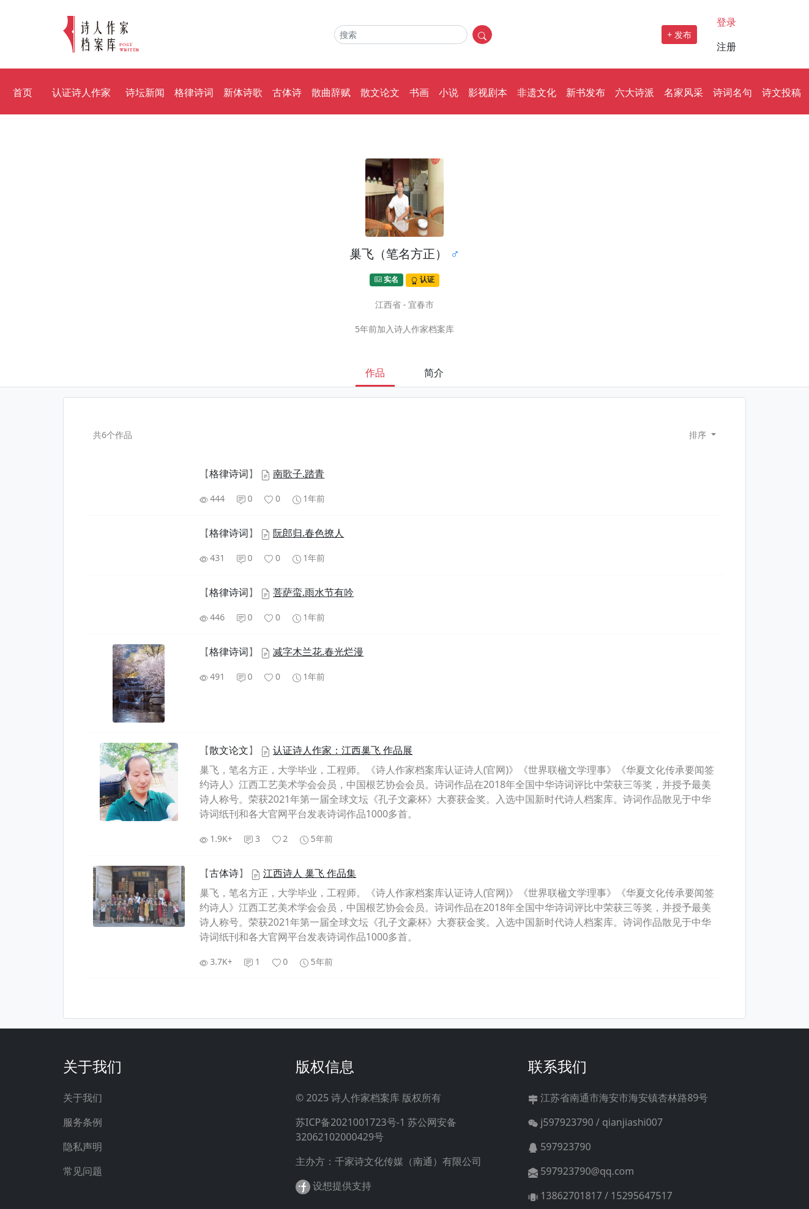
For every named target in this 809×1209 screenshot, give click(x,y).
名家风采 (683, 92)
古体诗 (287, 92)
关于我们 (82, 1097)
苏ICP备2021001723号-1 (350, 1122)
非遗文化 (536, 92)
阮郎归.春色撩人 (308, 533)
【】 (230, 473)
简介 (434, 372)
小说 (448, 92)
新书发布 (585, 92)
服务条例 (82, 1122)
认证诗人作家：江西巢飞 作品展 (342, 750)
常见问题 (82, 1171)
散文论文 (380, 92)
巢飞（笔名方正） (398, 253)
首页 (22, 92)
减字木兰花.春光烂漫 (318, 651)
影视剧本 (487, 92)
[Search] (401, 34)
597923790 (559, 1146)
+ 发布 (679, 34)
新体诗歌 (243, 92)
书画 (419, 92)
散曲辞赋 (331, 92)
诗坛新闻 (145, 92)
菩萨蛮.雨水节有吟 (313, 592)
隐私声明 (82, 1146)
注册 (726, 46)
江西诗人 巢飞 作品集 (309, 873)
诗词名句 (732, 92)
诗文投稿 (781, 92)
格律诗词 (194, 92)
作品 (375, 372)
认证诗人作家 (81, 92)
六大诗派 (634, 92)
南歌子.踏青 (298, 473)
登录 (726, 22)
